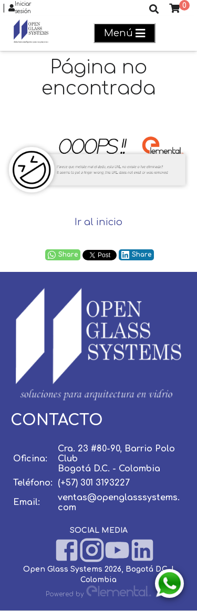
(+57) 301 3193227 (94, 483)
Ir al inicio (98, 222)
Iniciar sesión (20, 8)
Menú (124, 33)
